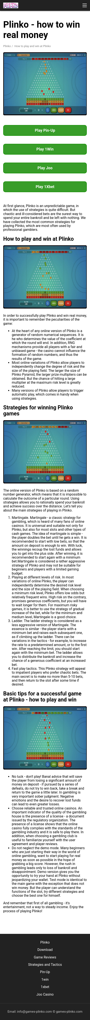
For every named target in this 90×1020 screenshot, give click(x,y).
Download (44, 950)
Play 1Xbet (45, 186)
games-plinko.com (69, 1012)
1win (45, 979)
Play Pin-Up (45, 130)
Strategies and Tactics (45, 965)
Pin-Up (45, 972)
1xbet (45, 987)
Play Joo (45, 168)
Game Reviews (45, 957)
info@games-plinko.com (34, 1012)
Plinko (7, 46)
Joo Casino (45, 994)
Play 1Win (45, 149)
